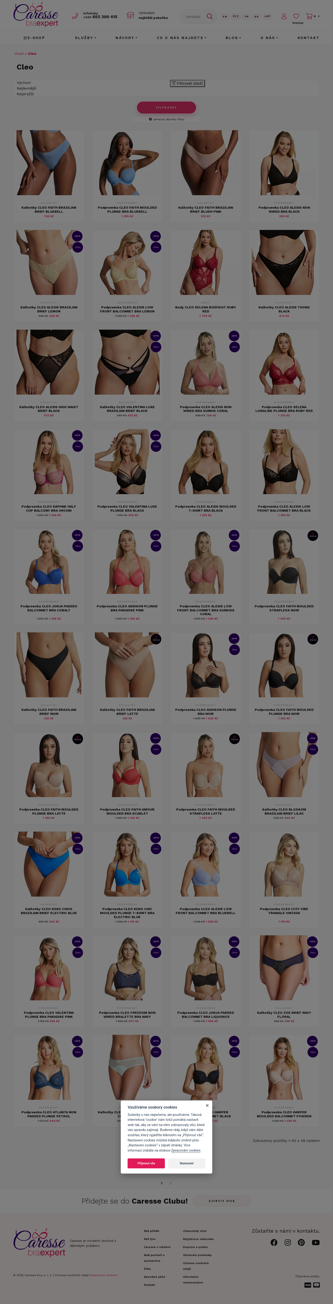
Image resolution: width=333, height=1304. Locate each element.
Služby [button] (84, 38)
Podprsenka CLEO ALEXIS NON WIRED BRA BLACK (284, 209)
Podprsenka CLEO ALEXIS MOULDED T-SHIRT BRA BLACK (205, 508)
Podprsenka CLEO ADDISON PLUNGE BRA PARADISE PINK (127, 608)
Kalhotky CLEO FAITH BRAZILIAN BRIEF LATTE (127, 712)
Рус (236, 16)
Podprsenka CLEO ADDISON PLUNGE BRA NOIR (205, 712)
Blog (232, 38)
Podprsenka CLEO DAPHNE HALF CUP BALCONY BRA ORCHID (48, 508)
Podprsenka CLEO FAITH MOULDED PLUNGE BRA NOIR (284, 712)
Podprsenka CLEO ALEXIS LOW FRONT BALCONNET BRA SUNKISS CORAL (205, 610)
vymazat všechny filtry (166, 119)
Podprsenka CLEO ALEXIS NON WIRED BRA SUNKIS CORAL (205, 409)
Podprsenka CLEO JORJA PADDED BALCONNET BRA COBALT (49, 608)
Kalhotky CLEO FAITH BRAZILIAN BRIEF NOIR (48, 712)
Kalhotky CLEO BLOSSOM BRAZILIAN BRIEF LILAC (284, 811)
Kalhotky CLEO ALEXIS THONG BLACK (284, 309)
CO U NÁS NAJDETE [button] (180, 38)
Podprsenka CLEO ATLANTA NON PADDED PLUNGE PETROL (48, 1114)
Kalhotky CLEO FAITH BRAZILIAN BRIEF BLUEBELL (48, 209)
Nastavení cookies (104, 1275)
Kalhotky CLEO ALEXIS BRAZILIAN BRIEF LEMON (49, 309)
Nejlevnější (26, 88)
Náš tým (149, 1239)
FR (247, 16)
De (256, 16)
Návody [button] (125, 38)
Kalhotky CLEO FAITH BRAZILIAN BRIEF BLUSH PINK (205, 209)
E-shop (34, 38)
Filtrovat (166, 107)
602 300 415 (100, 16)
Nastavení (187, 1163)
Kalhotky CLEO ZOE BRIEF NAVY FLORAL (284, 1015)
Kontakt (309, 38)
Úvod (19, 53)
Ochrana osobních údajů (72, 1275)
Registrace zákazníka (198, 1239)
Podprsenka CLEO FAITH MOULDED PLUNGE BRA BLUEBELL (127, 209)
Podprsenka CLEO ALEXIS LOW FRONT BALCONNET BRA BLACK (284, 508)
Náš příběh (151, 1231)
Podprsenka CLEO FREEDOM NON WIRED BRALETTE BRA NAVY (127, 1015)
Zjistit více (222, 1201)
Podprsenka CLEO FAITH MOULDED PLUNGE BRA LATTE (48, 811)
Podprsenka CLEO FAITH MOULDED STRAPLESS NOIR (284, 608)
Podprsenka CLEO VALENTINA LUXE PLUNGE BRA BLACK (127, 508)
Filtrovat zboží (187, 83)
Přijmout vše (146, 1163)
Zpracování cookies (185, 1151)
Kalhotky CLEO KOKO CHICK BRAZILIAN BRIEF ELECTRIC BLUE (49, 911)
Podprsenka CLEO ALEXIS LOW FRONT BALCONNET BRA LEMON (127, 309)
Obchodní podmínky (197, 1255)
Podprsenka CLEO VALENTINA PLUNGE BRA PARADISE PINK (49, 1015)
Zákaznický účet (195, 1231)
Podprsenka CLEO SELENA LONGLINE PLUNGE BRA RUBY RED (284, 409)
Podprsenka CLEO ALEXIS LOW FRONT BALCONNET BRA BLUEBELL (206, 911)
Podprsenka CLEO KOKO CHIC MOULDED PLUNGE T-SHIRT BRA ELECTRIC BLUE (127, 913)
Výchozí (24, 82)
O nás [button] (268, 38)
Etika (147, 1268)
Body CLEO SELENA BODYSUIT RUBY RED (205, 309)
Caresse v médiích (157, 1247)
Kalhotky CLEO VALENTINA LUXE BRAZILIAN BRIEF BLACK (127, 409)
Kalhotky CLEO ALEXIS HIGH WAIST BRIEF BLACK (48, 409)
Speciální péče (154, 1276)
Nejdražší (25, 94)
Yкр (268, 16)
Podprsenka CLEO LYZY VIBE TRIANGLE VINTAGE (284, 911)
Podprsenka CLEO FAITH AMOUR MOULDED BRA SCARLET (127, 811)
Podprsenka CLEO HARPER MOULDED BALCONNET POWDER (284, 1114)
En (225, 16)
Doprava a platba (195, 1247)
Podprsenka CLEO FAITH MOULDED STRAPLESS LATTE (205, 811)
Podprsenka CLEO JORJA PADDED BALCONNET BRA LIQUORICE (205, 1015)
